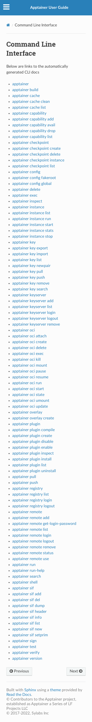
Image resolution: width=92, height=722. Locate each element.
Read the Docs (18, 695)
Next (76, 671)
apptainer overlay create (33, 418)
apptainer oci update (30, 406)
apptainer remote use (30, 559)
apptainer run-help (28, 571)
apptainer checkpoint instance (38, 160)
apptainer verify (25, 653)
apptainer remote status (32, 553)
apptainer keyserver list (32, 307)
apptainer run (24, 565)
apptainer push (25, 483)
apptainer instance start (32, 225)
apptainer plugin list (29, 465)
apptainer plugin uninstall (34, 471)
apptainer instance (28, 207)
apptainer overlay (27, 412)
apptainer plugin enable (32, 447)
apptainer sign (24, 641)
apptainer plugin (26, 424)
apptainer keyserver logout (35, 318)
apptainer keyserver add (32, 301)
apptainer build (25, 90)
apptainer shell (25, 582)
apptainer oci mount (29, 365)
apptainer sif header (29, 612)
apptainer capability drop (33, 131)
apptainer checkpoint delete (36, 154)
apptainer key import (30, 254)
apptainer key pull (27, 272)
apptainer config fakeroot (34, 178)
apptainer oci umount (30, 401)
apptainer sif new (27, 629)
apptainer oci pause (29, 371)
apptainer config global (32, 184)
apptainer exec (25, 195)
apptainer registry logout (33, 506)
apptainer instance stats (32, 231)
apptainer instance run (31, 219)
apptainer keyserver (29, 295)
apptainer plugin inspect (33, 453)
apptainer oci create (29, 342)
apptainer (20, 84)
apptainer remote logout (33, 541)
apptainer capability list (32, 137)
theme (55, 690)
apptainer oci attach (29, 336)
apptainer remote (27, 512)
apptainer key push (28, 277)
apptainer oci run (27, 383)
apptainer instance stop (32, 236)
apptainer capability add (33, 119)
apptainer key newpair (31, 266)
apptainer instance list (31, 213)
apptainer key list (27, 260)
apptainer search (26, 576)
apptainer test (24, 647)
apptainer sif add (26, 594)
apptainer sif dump (28, 606)
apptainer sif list (26, 623)
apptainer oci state (28, 395)
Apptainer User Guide (49, 8)
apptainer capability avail (33, 125)
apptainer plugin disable (32, 442)
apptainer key (24, 242)
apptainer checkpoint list (33, 166)
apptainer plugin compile (33, 430)
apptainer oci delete (29, 348)
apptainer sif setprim (30, 635)
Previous (19, 671)
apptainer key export (30, 248)
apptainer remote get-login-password (44, 524)
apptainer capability (29, 113)
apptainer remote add (30, 518)
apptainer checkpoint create (36, 148)
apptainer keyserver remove (36, 324)
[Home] (8, 25)
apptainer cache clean (31, 102)
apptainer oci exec (28, 354)
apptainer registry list (30, 494)
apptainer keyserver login (33, 313)
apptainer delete (26, 189)
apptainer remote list (30, 529)
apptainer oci (23, 330)
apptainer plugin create (32, 436)
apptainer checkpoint (30, 143)
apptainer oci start (28, 389)
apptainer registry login (32, 500)
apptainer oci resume (30, 377)
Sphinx (30, 690)
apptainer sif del (26, 600)
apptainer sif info (27, 617)
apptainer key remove (30, 283)
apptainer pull (24, 477)
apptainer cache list (29, 107)
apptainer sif (23, 588)
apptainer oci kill (26, 359)
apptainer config (26, 172)
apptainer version (27, 658)
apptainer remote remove (34, 547)
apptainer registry (27, 488)
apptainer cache (26, 96)
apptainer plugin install (32, 459)
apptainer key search (30, 289)
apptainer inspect (27, 201)
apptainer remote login (31, 535)
